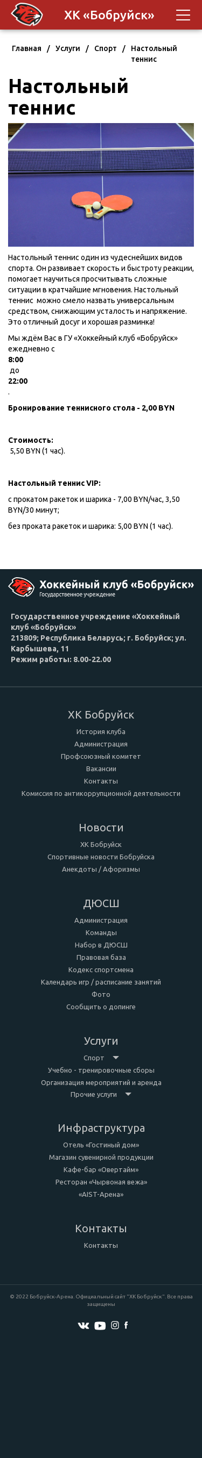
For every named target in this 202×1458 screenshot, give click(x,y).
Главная (26, 48)
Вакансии (101, 768)
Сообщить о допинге (101, 1006)
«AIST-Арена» (101, 1194)
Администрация (101, 744)
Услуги (67, 48)
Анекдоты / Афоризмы (101, 869)
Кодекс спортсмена (101, 969)
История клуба (101, 731)
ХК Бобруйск (101, 844)
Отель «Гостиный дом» (101, 1144)
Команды (101, 932)
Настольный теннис (154, 53)
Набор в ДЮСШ (101, 945)
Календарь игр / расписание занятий (101, 982)
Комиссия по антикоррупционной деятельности (101, 793)
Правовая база (101, 957)
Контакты (101, 781)
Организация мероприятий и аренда (101, 1082)
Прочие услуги (101, 1094)
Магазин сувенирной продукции (101, 1157)
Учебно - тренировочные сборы (101, 1070)
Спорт (105, 48)
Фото (101, 994)
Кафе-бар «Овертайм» (101, 1169)
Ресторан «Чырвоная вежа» (101, 1182)
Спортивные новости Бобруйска (101, 856)
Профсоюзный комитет (101, 756)
